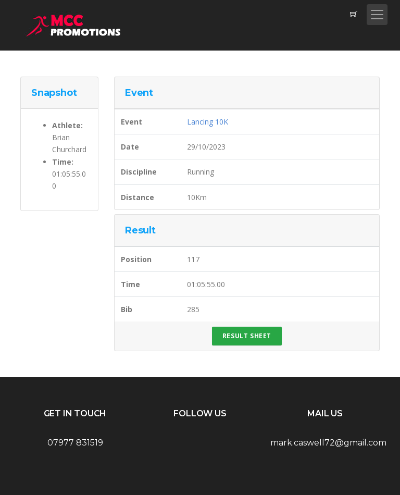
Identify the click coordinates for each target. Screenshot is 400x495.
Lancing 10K (207, 122)
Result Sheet (246, 335)
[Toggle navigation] (377, 14)
